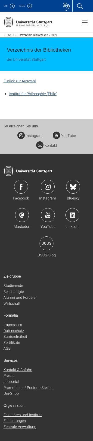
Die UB (11, 35)
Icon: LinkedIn (72, 215)
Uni (5, 5)
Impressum (12, 324)
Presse (8, 375)
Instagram (30, 135)
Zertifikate (11, 342)
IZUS (22, 5)
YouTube (64, 135)
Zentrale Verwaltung (19, 426)
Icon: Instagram (48, 187)
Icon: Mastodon (22, 215)
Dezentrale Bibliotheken (33, 35)
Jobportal (11, 381)
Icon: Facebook (21, 187)
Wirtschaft (11, 303)
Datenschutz (13, 330)
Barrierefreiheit (15, 336)
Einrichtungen (14, 420)
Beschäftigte (13, 291)
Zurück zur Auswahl (19, 80)
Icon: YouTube (48, 215)
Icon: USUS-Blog (46, 243)
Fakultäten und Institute (22, 414)
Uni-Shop (11, 393)
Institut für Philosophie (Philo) (33, 93)
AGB (7, 348)
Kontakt (46, 145)
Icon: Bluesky (73, 187)
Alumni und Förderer (20, 297)
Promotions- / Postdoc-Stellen (28, 387)
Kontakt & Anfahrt (17, 369)
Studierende (13, 285)
